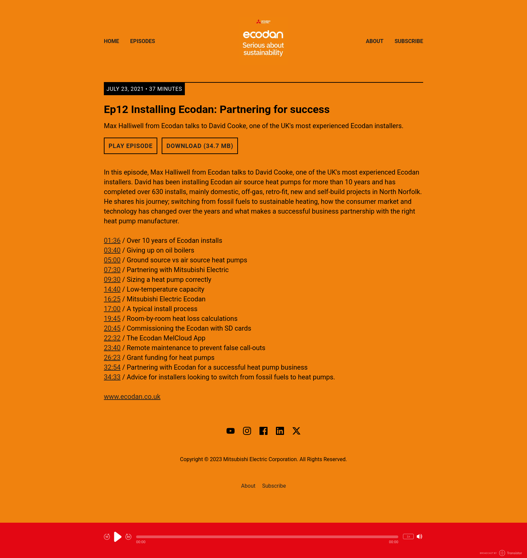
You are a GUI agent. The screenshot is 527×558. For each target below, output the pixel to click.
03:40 (112, 250)
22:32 (112, 338)
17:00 (112, 309)
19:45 (112, 318)
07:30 (112, 270)
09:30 (112, 279)
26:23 (112, 358)
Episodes (142, 41)
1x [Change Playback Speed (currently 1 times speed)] (408, 536)
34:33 (112, 377)
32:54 (112, 367)
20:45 (112, 328)
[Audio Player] (263, 540)
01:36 (112, 240)
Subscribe (409, 41)
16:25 (112, 299)
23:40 (112, 348)
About (374, 41)
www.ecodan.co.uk (132, 397)
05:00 (112, 260)
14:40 (112, 289)
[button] (267, 536)
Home (111, 41)
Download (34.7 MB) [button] (199, 145)
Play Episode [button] (131, 145)
